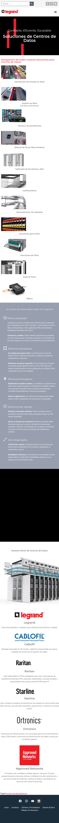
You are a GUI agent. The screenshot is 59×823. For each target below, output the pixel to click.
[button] (55, 12)
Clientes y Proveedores (31, 807)
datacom (23, 793)
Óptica (29, 299)
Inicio (6, 807)
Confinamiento (29, 191)
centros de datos (13, 793)
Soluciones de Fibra (29, 255)
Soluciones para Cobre (29, 234)
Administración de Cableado (29, 212)
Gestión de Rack (29, 103)
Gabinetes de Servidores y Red (29, 169)
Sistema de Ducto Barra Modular (29, 147)
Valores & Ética (49, 807)
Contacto (15, 807)
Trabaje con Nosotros (29, 810)
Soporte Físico (29, 277)
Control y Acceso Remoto (29, 126)
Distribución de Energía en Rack (29, 82)
